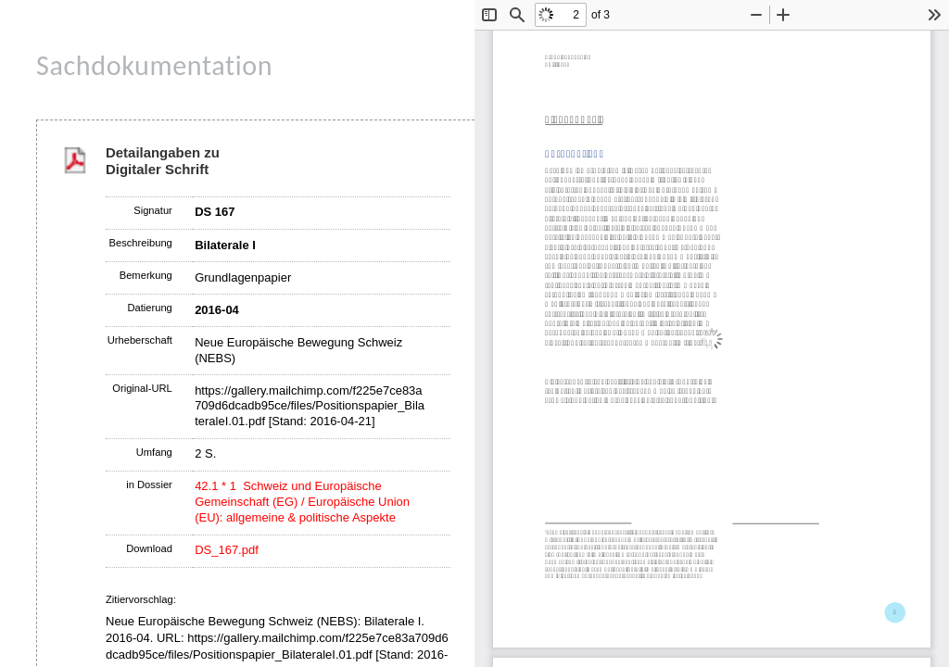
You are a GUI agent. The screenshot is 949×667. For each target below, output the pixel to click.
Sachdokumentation (154, 65)
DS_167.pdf (227, 550)
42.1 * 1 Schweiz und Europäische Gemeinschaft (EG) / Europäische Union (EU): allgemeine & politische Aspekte (302, 501)
